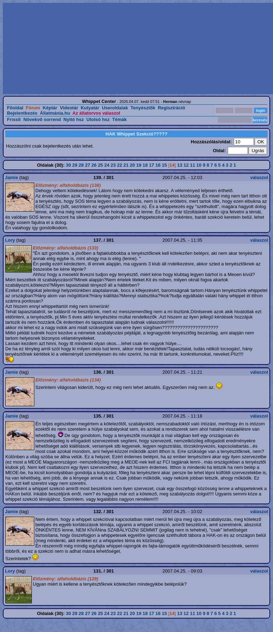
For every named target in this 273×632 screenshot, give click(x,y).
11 (192, 165)
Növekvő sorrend (42, 119)
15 (164, 165)
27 (87, 165)
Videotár (69, 107)
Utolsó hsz (98, 119)
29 (74, 165)
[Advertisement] (87, 48)
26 (94, 165)
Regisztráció (171, 107)
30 (68, 165)
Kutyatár (90, 107)
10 (198, 165)
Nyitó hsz (73, 119)
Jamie (11, 177)
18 (145, 165)
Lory (10, 240)
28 (81, 165)
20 (132, 165)
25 (100, 165)
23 (113, 165)
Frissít (14, 119)
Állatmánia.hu (55, 113)
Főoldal (15, 107)
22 (119, 165)
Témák (119, 119)
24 (106, 165)
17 (151, 165)
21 (125, 165)
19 (138, 165)
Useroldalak (115, 107)
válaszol (259, 177)
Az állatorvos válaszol (96, 113)
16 (157, 165)
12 (186, 165)
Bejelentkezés (22, 113)
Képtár (50, 107)
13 (179, 165)
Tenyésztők (142, 107)
